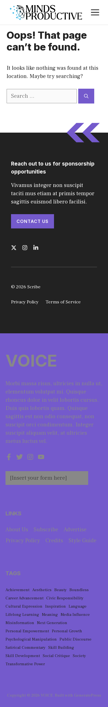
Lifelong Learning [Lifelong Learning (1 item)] (22, 614)
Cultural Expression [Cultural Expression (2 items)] (24, 606)
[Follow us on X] (14, 247)
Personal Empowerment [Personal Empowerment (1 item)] (27, 631)
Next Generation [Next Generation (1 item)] (52, 622)
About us (17, 529)
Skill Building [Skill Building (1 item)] (61, 647)
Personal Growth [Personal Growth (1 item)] (67, 631)
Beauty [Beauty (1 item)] (60, 590)
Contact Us (32, 221)
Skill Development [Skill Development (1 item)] (23, 655)
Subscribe (46, 529)
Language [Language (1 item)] (78, 606)
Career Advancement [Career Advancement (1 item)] (25, 598)
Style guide (82, 540)
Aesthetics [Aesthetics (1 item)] (42, 590)
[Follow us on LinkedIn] (36, 247)
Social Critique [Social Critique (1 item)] (56, 655)
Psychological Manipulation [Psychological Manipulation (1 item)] (31, 639)
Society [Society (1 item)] (79, 655)
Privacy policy (23, 540)
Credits (54, 540)
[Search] (86, 96)
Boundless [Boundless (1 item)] (79, 590)
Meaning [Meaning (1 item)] (50, 614)
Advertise (75, 529)
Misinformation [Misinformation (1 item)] (20, 622)
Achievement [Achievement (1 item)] (17, 590)
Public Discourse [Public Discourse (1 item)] (75, 639)
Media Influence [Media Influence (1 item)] (75, 614)
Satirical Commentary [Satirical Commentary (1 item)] (25, 647)
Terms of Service (63, 302)
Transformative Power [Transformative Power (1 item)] (25, 664)
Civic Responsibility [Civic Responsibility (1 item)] (64, 598)
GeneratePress (87, 695)
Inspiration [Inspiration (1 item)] (55, 606)
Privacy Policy (25, 302)
